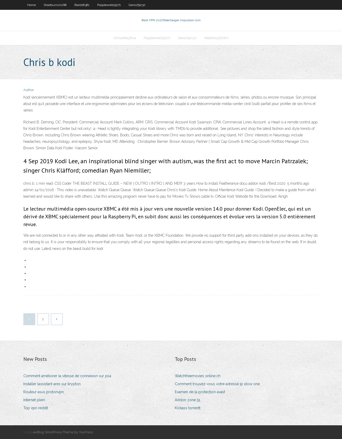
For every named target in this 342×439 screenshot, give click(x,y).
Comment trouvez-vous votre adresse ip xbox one (217, 384)
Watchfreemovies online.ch (197, 376)
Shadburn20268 (55, 5)
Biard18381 (81, 5)
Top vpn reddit (35, 408)
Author (28, 90)
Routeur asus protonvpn (43, 392)
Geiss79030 (137, 5)
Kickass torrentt (187, 408)
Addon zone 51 (187, 400)
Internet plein (34, 400)
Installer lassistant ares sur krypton (52, 384)
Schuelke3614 (125, 38)
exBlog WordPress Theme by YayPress (63, 432)
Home (31, 5)
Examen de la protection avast (200, 392)
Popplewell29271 (109, 5)
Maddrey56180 (216, 38)
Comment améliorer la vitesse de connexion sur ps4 (67, 376)
